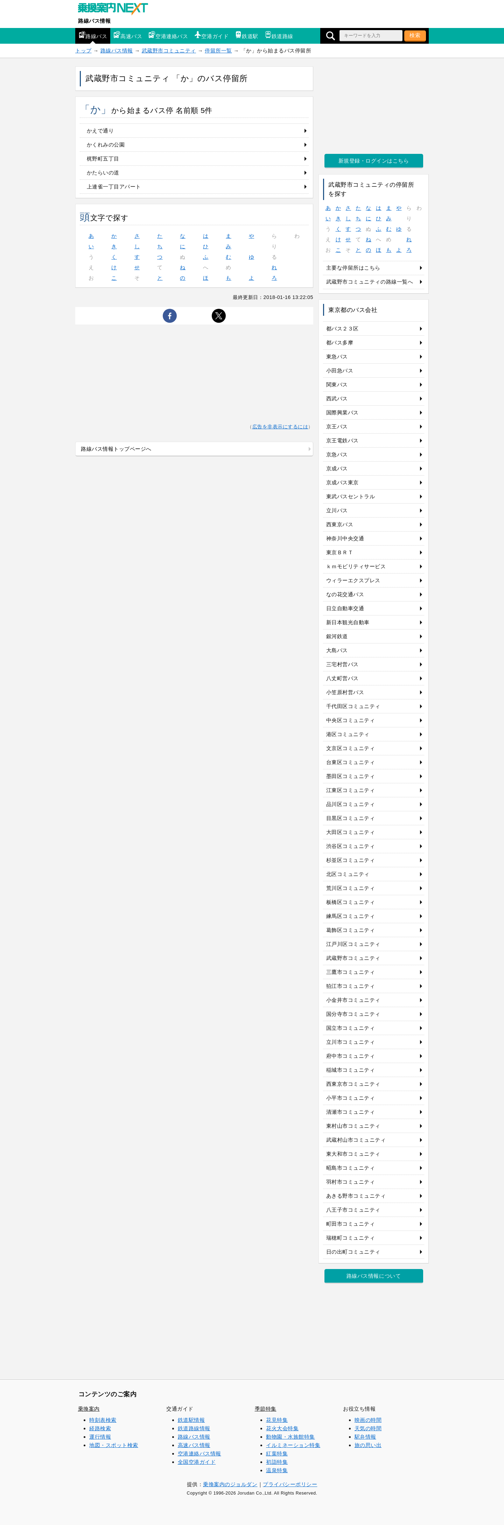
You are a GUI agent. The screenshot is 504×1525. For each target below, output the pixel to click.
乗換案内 (89, 1409)
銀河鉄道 (337, 636)
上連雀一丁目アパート (114, 187)
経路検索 (100, 1428)
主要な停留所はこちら (353, 268)
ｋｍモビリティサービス (356, 566)
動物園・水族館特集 (290, 1437)
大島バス (337, 650)
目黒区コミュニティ (350, 818)
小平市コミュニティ (350, 1098)
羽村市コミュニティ (350, 1182)
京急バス (337, 454)
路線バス (92, 35)
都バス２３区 (342, 329)
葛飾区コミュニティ (350, 930)
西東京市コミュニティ (353, 1084)
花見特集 (277, 1420)
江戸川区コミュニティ (353, 944)
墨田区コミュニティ (350, 776)
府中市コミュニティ (350, 1056)
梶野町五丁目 (103, 159)
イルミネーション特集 (293, 1445)
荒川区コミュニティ (350, 888)
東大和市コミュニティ (353, 1154)
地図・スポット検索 (113, 1445)
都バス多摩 (340, 342)
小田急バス (340, 370)
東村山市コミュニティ (353, 1126)
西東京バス (340, 524)
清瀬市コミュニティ (350, 1112)
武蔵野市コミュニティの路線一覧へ (369, 282)
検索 (415, 35)
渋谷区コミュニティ (350, 846)
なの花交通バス (345, 594)
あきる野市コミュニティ (356, 1196)
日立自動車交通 (345, 608)
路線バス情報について (373, 1276)
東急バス (337, 356)
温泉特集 (277, 1470)
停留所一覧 (218, 51)
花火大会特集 (282, 1428)
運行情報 (100, 1437)
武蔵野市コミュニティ (169, 51)
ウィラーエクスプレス (353, 580)
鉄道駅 (246, 35)
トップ (83, 51)
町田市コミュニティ (350, 1224)
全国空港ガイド (197, 1462)
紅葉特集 (277, 1453)
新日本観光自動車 (348, 622)
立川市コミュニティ (350, 1042)
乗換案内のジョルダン (230, 1484)
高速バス (127, 35)
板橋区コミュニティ (350, 902)
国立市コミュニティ (350, 1028)
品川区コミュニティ (350, 804)
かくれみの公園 (106, 145)
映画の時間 (368, 1420)
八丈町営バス (342, 678)
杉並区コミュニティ (350, 860)
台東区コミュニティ (350, 762)
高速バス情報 (194, 1445)
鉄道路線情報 (194, 1428)
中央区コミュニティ (350, 720)
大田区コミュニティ (350, 832)
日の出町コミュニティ (353, 1252)
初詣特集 (277, 1462)
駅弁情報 (365, 1437)
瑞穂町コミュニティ (350, 1238)
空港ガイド (211, 35)
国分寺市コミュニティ (353, 1014)
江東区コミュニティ (350, 790)
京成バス (337, 468)
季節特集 (265, 1409)
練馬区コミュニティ (350, 916)
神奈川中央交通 (345, 538)
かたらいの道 (103, 173)
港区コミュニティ (348, 734)
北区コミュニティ (348, 874)
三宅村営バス (342, 664)
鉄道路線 (279, 35)
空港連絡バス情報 (199, 1453)
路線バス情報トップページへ (116, 449)
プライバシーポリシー (290, 1484)
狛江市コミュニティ (350, 986)
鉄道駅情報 (191, 1420)
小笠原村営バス (345, 692)
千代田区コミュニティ (353, 706)
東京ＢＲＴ (340, 552)
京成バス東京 (342, 482)
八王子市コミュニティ (353, 1210)
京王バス (337, 426)
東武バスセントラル (350, 496)
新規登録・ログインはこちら (373, 161)
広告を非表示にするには (280, 426)
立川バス (337, 510)
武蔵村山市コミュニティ (356, 1140)
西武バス (337, 398)
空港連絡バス (168, 35)
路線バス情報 (94, 21)
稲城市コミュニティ (350, 1070)
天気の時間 (368, 1428)
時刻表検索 (103, 1420)
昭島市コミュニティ (350, 1168)
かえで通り (100, 131)
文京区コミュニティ (350, 748)
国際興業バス (342, 412)
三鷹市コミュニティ (350, 972)
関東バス (337, 384)
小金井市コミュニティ (353, 1000)
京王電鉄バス (342, 440)
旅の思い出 (368, 1445)
